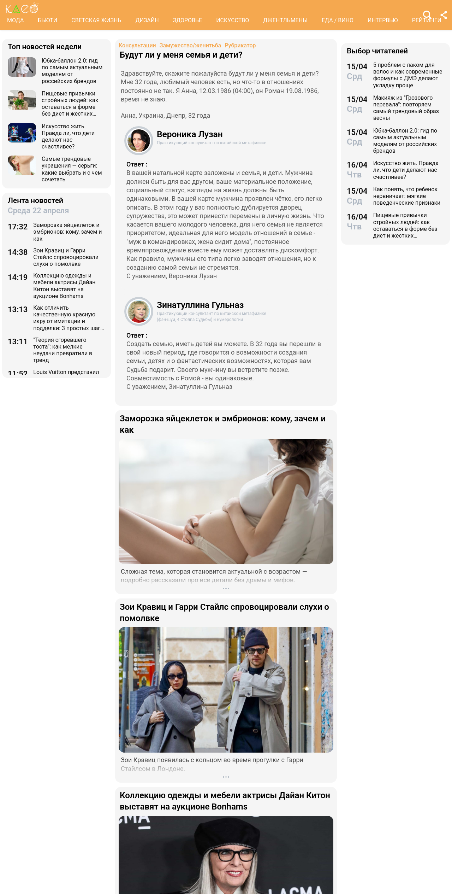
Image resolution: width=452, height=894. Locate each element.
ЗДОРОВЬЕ (187, 20)
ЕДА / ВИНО (337, 20)
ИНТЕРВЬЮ (383, 20)
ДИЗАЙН (147, 20)
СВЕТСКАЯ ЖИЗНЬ (96, 20)
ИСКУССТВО (232, 20)
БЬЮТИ (47, 20)
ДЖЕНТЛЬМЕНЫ (285, 20)
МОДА (15, 20)
